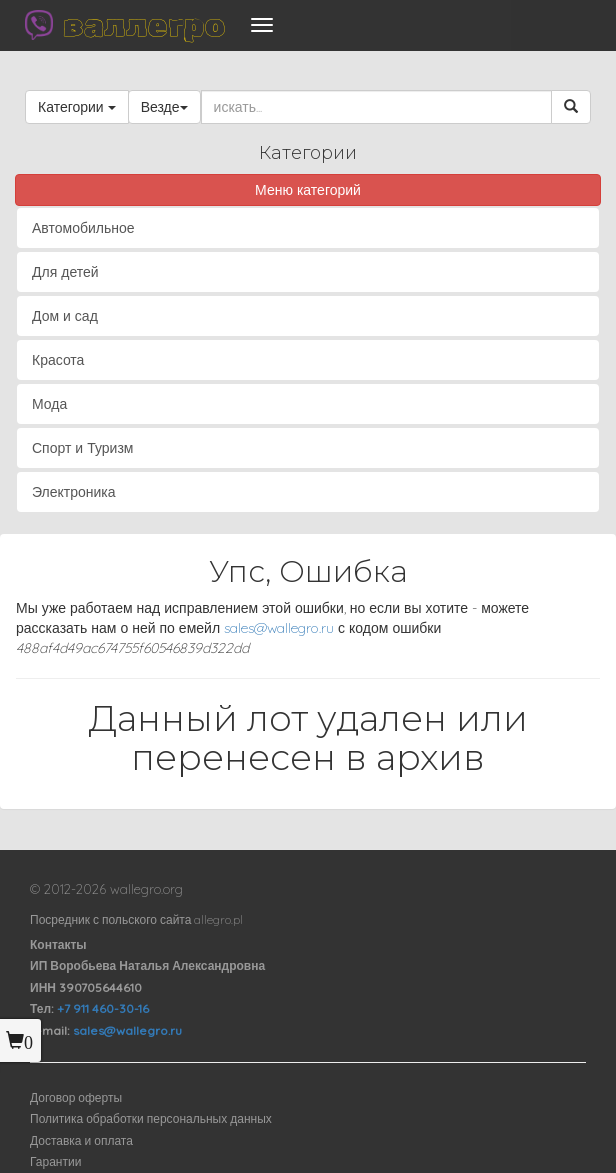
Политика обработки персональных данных (151, 1118)
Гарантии (55, 1161)
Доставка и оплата (81, 1140)
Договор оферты (76, 1097)
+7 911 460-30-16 (103, 1008)
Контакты (58, 944)
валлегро (144, 25)
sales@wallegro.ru (279, 628)
